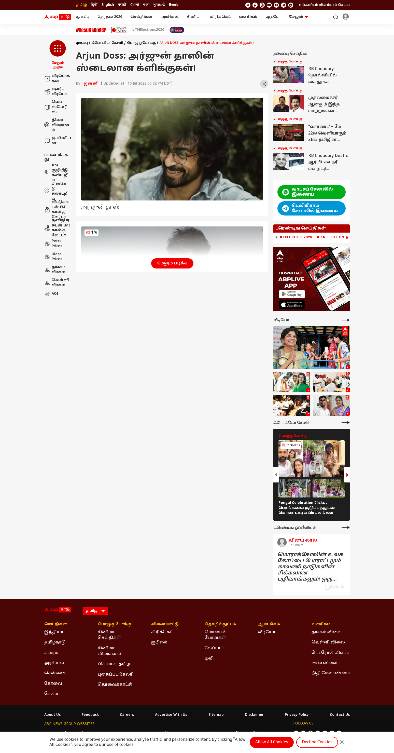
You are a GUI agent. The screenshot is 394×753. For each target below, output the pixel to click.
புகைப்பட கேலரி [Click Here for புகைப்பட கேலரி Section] (116, 674)
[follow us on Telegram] (283, 5)
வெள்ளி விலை (56, 283)
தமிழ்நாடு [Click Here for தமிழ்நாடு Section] (55, 642)
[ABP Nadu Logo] (57, 17)
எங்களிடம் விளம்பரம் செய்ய (324, 5)
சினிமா (194, 17)
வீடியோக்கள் (57, 78)
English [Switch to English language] (108, 5)
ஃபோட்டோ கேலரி (107, 43)
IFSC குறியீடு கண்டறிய (56, 173)
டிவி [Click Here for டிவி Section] (209, 658)
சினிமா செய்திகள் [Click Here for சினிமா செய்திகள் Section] (109, 635)
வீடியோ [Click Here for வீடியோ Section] (266, 632)
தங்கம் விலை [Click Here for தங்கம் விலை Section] (327, 632)
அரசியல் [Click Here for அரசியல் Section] (54, 663)
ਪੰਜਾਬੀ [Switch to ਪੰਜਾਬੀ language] (134, 5)
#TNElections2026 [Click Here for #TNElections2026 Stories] (148, 30)
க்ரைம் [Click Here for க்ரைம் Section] (51, 652)
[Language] (95, 611)
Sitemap (216, 715)
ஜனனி (91, 84)
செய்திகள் (141, 17)
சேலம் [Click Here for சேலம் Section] (51, 693)
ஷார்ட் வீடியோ (55, 91)
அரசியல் (169, 17)
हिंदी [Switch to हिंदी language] (94, 5)
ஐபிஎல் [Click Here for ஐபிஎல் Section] (159, 642)
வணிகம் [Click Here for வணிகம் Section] (321, 624)
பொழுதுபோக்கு (141, 43)
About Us (52, 715)
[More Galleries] (346, 422)
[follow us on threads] (262, 5)
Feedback (90, 715)
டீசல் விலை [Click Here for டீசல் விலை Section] (324, 663)
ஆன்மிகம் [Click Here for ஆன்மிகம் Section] (269, 624)
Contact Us (340, 715)
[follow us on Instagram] (276, 5)
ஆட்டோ (273, 17)
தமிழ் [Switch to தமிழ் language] (81, 5)
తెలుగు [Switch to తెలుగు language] (173, 5)
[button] (57, 55)
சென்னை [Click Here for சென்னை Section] (55, 673)
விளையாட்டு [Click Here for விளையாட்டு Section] (165, 624)
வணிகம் (248, 17)
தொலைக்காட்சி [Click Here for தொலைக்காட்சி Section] (115, 684)
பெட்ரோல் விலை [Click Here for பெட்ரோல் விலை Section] (330, 652)
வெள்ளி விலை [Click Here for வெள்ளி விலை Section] (328, 642)
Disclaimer (254, 715)
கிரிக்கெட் (220, 17)
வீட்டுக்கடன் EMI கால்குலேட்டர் (56, 209)
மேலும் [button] (298, 17)
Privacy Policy (297, 715)
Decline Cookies (317, 742)
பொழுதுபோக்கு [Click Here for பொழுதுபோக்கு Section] (115, 624)
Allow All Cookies (271, 742)
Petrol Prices (53, 243)
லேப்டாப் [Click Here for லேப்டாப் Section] (214, 648)
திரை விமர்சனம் (56, 125)
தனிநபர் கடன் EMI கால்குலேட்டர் (57, 228)
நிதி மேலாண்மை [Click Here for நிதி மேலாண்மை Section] (331, 673)
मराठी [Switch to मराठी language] (122, 5)
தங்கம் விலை (55, 270)
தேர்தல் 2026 (109, 17)
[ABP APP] (292, 294)
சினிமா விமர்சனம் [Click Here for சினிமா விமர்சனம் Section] (109, 651)
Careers (127, 715)
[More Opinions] (346, 527)
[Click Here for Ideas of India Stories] (119, 30)
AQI (51, 294)
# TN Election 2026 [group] (335, 237)
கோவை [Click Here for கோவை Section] (53, 683)
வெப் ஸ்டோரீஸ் (55, 107)
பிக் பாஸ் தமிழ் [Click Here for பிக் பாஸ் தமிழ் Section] (114, 664)
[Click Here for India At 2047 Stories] (177, 30)
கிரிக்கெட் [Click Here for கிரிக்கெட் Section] (162, 632)
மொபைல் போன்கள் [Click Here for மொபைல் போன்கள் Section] (216, 635)
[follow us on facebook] (255, 5)
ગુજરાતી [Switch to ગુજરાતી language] (159, 5)
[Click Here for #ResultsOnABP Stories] (91, 30)
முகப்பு (82, 17)
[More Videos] (346, 320)
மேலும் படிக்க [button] (172, 263)
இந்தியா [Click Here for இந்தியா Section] (53, 632)
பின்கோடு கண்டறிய (56, 191)
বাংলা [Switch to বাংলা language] (146, 5)
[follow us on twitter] (248, 5)
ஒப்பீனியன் (57, 140)
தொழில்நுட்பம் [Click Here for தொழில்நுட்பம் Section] (220, 624)
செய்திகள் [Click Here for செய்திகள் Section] (55, 624)
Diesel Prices (53, 257)
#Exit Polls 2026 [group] (295, 237)
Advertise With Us (171, 715)
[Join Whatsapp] (291, 5)
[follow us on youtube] (269, 5)
